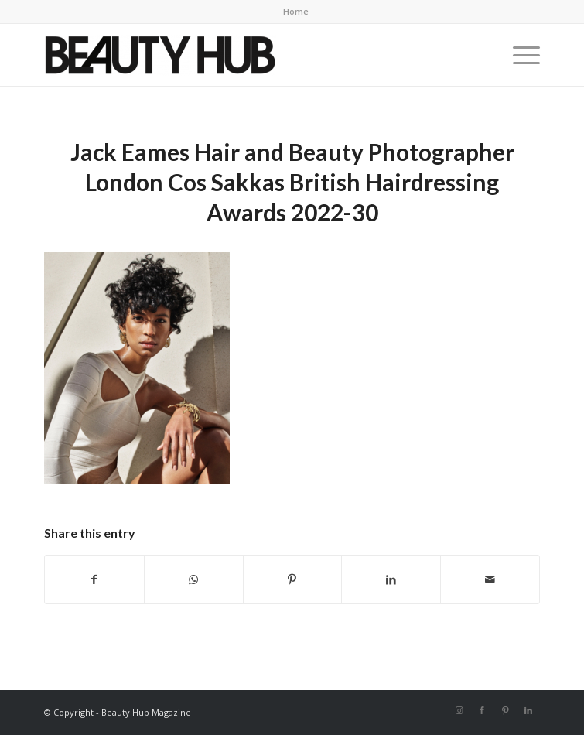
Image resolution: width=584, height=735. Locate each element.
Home (296, 11)
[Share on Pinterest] (293, 579)
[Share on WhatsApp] (194, 579)
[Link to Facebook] (481, 710)
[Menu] (518, 55)
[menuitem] (295, 11)
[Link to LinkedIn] (528, 710)
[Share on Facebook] (94, 579)
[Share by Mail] (490, 579)
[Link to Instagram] (458, 710)
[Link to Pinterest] (505, 710)
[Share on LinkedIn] (391, 579)
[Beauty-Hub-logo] (242, 55)
